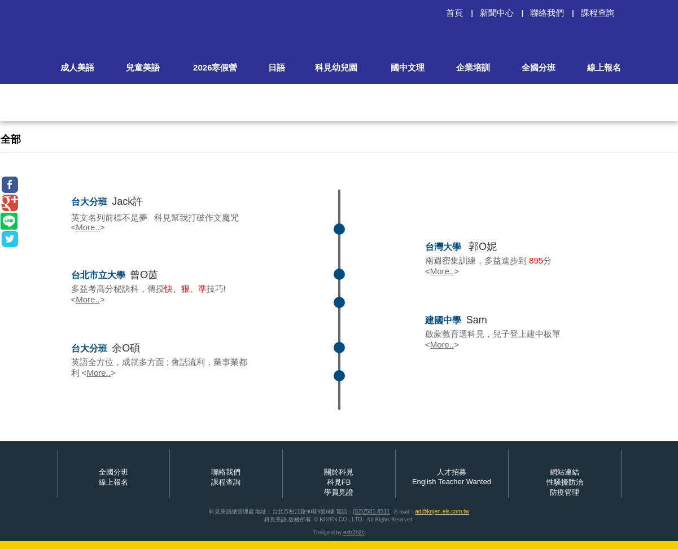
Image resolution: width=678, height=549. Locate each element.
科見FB (339, 482)
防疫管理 (564, 492)
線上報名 (113, 482)
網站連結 (564, 472)
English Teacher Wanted (451, 481)
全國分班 (113, 472)
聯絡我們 (225, 472)
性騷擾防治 (564, 482)
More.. (88, 227)
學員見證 (338, 492)
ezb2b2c (354, 532)
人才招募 (451, 472)
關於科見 (338, 472)
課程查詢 (225, 482)
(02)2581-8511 (371, 511)
